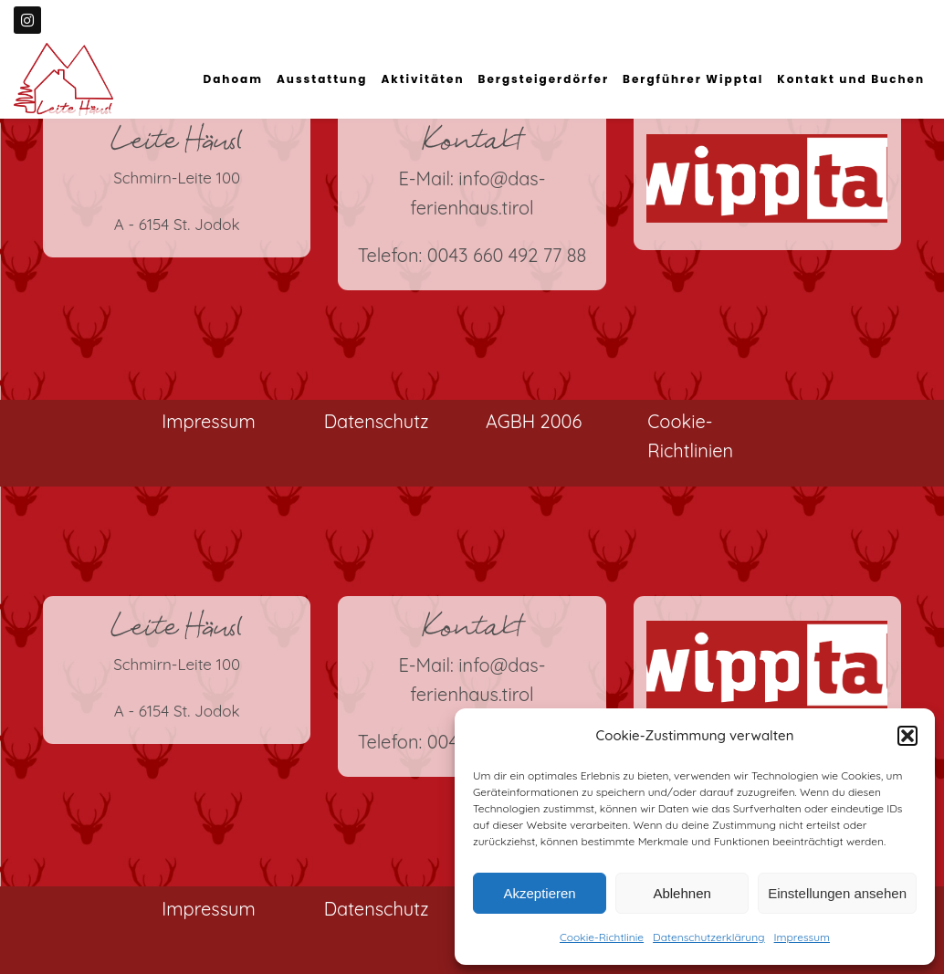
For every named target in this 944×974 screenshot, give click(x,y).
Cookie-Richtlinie (602, 937)
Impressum (802, 937)
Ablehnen (681, 893)
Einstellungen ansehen (837, 893)
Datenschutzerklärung (708, 937)
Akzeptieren (539, 893)
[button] (907, 736)
